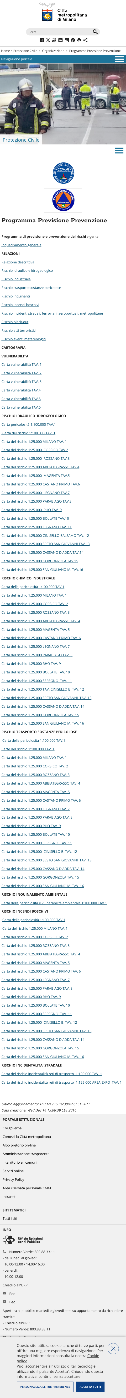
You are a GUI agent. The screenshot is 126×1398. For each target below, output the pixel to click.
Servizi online (13, 1171)
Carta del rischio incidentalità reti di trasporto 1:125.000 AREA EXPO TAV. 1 (62, 1082)
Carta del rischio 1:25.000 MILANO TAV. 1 (34, 442)
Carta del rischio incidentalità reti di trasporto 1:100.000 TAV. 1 (51, 1074)
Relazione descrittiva (17, 262)
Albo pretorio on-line (19, 1145)
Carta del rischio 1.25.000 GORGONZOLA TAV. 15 (40, 715)
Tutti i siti (10, 1218)
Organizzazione (53, 51)
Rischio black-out (14, 322)
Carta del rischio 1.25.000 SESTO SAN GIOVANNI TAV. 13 (46, 698)
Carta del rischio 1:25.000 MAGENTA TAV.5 (35, 476)
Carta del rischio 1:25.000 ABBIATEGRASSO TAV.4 (40, 467)
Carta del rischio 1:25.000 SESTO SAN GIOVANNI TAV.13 (45, 544)
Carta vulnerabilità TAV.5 (21, 399)
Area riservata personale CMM (27, 1188)
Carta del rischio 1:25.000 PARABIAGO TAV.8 (36, 501)
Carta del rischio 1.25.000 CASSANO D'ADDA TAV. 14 (42, 706)
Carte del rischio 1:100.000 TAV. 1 (28, 749)
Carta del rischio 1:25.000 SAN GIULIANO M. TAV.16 (42, 570)
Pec (12, 1294)
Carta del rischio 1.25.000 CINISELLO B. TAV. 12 (39, 852)
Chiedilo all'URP (15, 1285)
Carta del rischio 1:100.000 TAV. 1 (28, 433)
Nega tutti (113, 1348)
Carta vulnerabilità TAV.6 (21, 407)
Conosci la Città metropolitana (27, 1137)
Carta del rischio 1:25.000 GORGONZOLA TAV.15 (39, 561)
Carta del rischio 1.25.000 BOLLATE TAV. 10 (35, 672)
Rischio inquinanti (15, 296)
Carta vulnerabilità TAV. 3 (21, 382)
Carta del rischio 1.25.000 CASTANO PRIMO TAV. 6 (41, 638)
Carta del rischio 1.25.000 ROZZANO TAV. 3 (35, 612)
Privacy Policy (13, 1179)
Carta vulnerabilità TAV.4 (21, 390)
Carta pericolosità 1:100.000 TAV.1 (29, 424)
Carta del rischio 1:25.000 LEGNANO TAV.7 (35, 493)
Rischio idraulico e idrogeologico (27, 270)
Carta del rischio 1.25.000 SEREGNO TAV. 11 (36, 681)
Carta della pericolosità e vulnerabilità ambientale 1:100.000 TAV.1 (54, 903)
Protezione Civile (25, 51)
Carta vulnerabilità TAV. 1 (21, 364)
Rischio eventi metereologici (23, 339)
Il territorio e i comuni (20, 1162)
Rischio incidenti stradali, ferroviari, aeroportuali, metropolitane (52, 313)
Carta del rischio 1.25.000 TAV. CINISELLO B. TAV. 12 (42, 689)
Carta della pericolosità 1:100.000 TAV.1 (32, 587)
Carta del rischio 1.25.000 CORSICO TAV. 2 (34, 604)
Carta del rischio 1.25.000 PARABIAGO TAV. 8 (37, 655)
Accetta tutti (90, 1387)
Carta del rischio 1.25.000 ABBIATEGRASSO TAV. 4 (40, 621)
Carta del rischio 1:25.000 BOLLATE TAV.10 (35, 518)
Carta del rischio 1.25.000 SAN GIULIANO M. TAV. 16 (42, 723)
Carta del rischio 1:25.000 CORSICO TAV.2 (34, 450)
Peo (12, 1302)
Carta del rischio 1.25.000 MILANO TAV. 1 (34, 595)
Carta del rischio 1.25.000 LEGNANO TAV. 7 (35, 646)
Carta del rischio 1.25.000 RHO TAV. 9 (31, 664)
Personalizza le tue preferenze (45, 1387)
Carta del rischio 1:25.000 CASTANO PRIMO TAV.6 (40, 484)
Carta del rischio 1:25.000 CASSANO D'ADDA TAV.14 (42, 552)
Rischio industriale (16, 279)
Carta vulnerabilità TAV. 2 (21, 373)
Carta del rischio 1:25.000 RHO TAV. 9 (31, 510)
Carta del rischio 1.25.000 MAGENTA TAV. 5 (35, 629)
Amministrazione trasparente (26, 1154)
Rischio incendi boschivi (20, 305)
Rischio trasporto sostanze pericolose (31, 288)
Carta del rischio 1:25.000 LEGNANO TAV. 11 (36, 527)
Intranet (9, 1197)
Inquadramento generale (21, 245)
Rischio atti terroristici (18, 330)
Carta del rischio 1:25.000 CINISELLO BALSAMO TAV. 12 (45, 536)
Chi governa (12, 1128)
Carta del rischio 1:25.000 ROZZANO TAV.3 (35, 458)
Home (5, 51)
